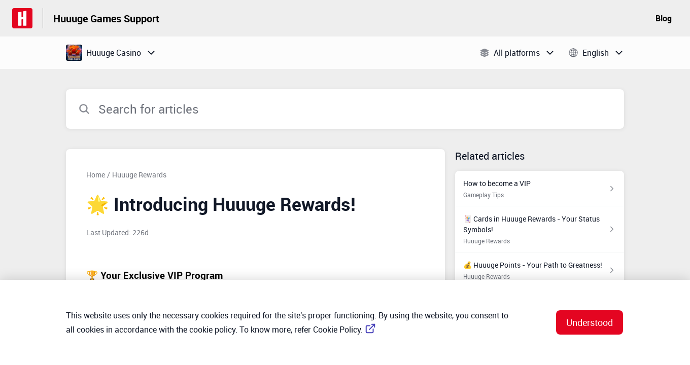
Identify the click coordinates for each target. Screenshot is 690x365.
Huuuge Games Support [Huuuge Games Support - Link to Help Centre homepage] (106, 18)
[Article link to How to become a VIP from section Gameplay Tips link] (539, 188)
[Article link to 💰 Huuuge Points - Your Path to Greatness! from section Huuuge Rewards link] (539, 270)
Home (95, 174)
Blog (664, 18)
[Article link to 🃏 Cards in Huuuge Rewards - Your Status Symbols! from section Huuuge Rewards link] (539, 229)
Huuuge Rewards (139, 174)
